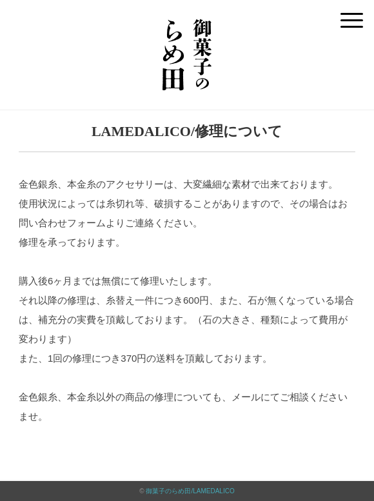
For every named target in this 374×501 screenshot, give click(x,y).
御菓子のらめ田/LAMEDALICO (190, 491)
